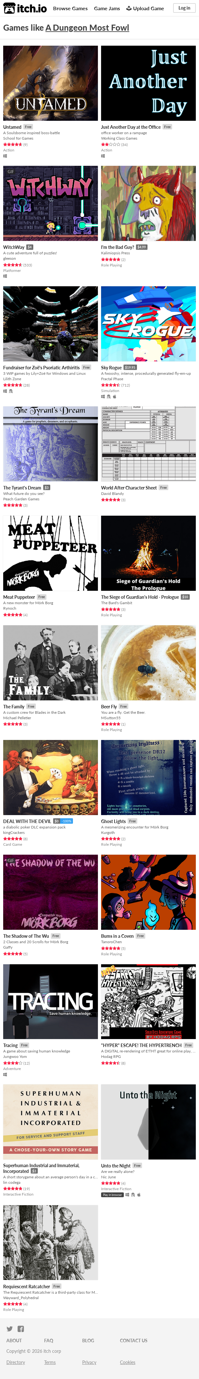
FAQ (48, 1340)
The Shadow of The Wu (26, 936)
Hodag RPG (111, 1056)
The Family (13, 706)
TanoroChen (111, 941)
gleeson (9, 258)
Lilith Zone (12, 378)
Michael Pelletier (17, 717)
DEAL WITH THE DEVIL (27, 821)
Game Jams (107, 8)
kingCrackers (14, 832)
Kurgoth (108, 832)
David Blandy (112, 493)
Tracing (10, 1045)
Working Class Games (119, 138)
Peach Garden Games (21, 499)
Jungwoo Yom (15, 1056)
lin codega (11, 1182)
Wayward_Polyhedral (21, 1297)
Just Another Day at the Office (131, 127)
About (14, 1340)
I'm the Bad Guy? (117, 247)
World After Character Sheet (129, 487)
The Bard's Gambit (116, 602)
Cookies (127, 1362)
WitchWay (13, 247)
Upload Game (145, 8)
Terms (50, 1362)
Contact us (133, 1340)
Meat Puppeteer (19, 597)
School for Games (18, 138)
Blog (88, 1340)
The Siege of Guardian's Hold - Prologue (140, 597)
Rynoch (9, 608)
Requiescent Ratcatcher (26, 1286)
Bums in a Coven (117, 936)
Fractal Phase (112, 378)
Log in (184, 8)
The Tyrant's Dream (22, 487)
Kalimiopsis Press (115, 252)
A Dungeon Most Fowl (87, 27)
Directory (15, 1362)
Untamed (12, 127)
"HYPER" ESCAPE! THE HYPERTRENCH (141, 1045)
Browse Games (70, 8)
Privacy (89, 1362)
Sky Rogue (111, 367)
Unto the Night (116, 1165)
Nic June (108, 1177)
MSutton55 (111, 717)
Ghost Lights (113, 821)
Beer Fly (109, 706)
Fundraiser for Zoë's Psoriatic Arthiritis (41, 367)
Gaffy (7, 947)
